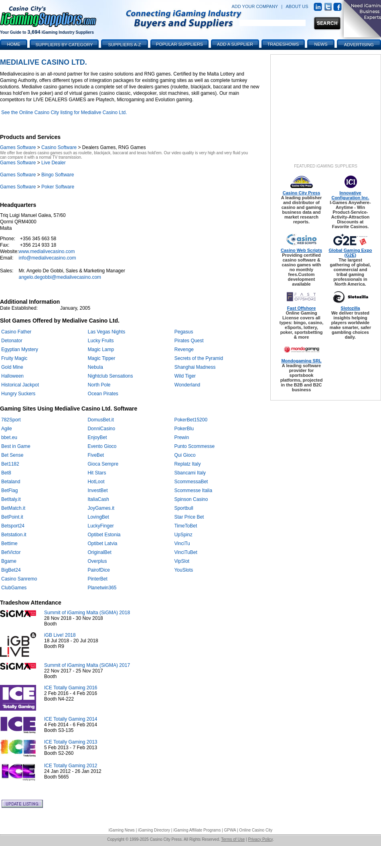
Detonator (11, 340)
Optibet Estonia (103, 534)
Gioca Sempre (102, 464)
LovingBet (98, 517)
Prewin (181, 437)
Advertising (359, 44)
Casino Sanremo (19, 579)
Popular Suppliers (179, 44)
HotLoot (95, 481)
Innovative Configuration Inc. (350, 195)
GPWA (230, 830)
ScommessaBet (191, 481)
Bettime (9, 543)
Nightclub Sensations (110, 376)
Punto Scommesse (194, 446)
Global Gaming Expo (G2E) (350, 252)
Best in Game (15, 446)
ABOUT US (297, 6)
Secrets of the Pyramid (198, 358)
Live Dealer (53, 163)
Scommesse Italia (193, 490)
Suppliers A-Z (124, 44)
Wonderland (187, 385)
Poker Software (57, 187)
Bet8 (6, 473)
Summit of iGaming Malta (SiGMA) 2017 (87, 665)
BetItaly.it (10, 499)
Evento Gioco (101, 446)
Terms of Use (233, 839)
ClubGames (13, 588)
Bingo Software (57, 175)
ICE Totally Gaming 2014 (70, 719)
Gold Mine (12, 367)
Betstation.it (13, 534)
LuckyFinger (100, 526)
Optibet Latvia (102, 543)
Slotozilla (350, 308)
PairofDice (98, 570)
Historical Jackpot (20, 385)
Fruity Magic (14, 358)
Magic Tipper (102, 358)
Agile (6, 428)
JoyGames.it (100, 508)
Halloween (12, 376)
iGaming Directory (154, 830)
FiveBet (95, 455)
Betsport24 (12, 526)
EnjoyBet (97, 437)
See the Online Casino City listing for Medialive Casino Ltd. (64, 112)
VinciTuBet (185, 552)
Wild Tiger (185, 376)
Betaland (10, 481)
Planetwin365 (101, 588)
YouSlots (183, 570)
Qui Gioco (184, 455)
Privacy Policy (260, 839)
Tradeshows (283, 44)
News (321, 44)
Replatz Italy (187, 464)
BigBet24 (11, 570)
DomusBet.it (100, 420)
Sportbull (183, 508)
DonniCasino (101, 428)
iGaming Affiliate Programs (197, 830)
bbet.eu (9, 437)
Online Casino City (255, 830)
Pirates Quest (189, 340)
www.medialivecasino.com (46, 251)
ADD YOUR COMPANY (254, 6)
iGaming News (122, 830)
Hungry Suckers (18, 393)
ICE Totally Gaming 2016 (70, 688)
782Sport (11, 420)
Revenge (184, 349)
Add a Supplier (235, 44)
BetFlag (9, 490)
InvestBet (97, 490)
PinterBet (97, 579)
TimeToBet (185, 526)
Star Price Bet (189, 517)
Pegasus (183, 332)
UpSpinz (183, 534)
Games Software (18, 147)
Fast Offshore (301, 308)
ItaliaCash (98, 499)
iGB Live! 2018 (60, 635)
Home (13, 44)
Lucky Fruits (101, 340)
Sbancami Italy (190, 473)
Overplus (97, 561)
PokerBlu (184, 428)
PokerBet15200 (190, 420)
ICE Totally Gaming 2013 (70, 742)
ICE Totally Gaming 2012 (70, 765)
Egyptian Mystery (19, 349)
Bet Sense (12, 455)
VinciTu (182, 543)
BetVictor (10, 552)
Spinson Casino (191, 499)
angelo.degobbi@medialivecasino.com (59, 277)
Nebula (95, 367)
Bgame (8, 561)
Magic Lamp (101, 349)
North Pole (99, 385)
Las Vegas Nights (106, 332)
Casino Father (16, 332)
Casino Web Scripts (301, 250)
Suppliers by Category (64, 44)
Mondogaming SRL (301, 360)
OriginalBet (99, 552)
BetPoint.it (12, 517)
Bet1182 (10, 464)
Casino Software (59, 147)
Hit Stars (96, 473)
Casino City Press (301, 192)
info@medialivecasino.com (47, 258)
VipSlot (181, 561)
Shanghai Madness (195, 367)
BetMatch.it (13, 508)
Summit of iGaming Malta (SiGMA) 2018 (87, 612)
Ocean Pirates (103, 393)
